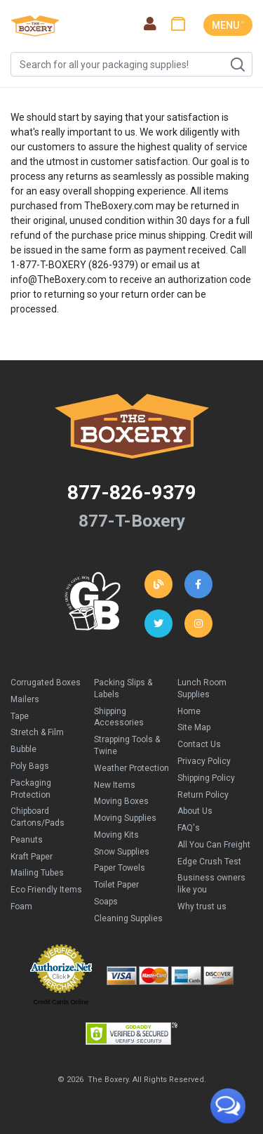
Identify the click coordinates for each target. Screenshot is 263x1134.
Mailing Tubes (37, 873)
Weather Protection (131, 768)
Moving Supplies (125, 818)
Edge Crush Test (209, 861)
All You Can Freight (213, 845)
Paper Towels (119, 868)
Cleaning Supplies (128, 918)
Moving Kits (116, 835)
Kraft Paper (32, 857)
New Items (114, 785)
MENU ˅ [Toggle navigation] (228, 25)
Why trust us (202, 906)
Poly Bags (30, 766)
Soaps (106, 901)
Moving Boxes (121, 801)
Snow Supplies (121, 852)
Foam (21, 906)
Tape (20, 716)
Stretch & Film (37, 732)
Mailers (25, 699)
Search (237, 64)
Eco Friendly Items (46, 890)
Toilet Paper (116, 885)
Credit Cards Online (60, 1002)
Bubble (23, 749)
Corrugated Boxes (46, 682)
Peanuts (27, 840)
